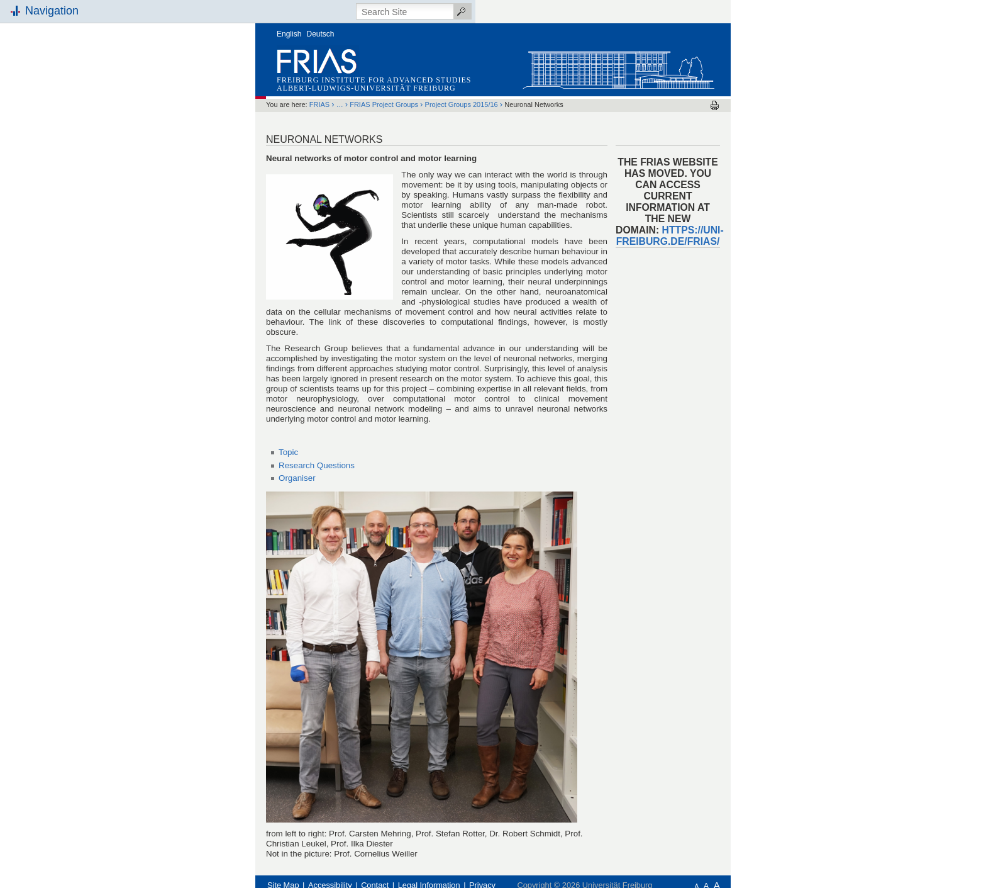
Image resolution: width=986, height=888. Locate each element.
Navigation (52, 10)
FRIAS (319, 104)
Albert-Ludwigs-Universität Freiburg (366, 88)
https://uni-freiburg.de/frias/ (670, 236)
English (289, 34)
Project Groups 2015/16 (461, 104)
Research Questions (317, 465)
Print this (714, 105)
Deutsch (321, 34)
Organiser (297, 478)
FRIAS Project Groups (384, 104)
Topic (288, 452)
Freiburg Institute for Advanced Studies (374, 80)
